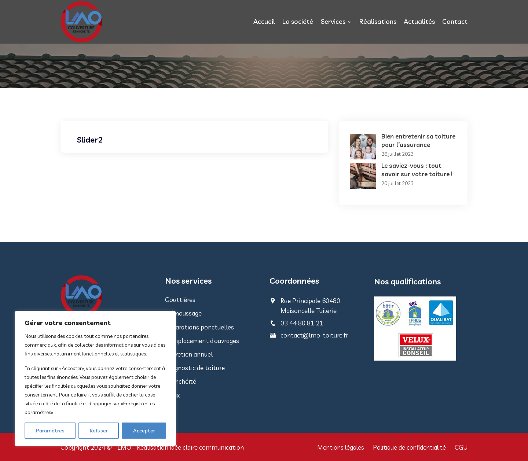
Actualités (419, 21)
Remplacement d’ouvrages (202, 340)
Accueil (264, 21)
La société (298, 21)
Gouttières (180, 299)
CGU (461, 447)
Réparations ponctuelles (199, 327)
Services (333, 21)
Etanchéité (180, 381)
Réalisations (377, 21)
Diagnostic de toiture (195, 368)
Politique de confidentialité (408, 447)
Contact (454, 21)
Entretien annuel (189, 354)
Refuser (99, 430)
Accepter (144, 430)
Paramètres (50, 430)
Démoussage (183, 313)
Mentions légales (336, 447)
